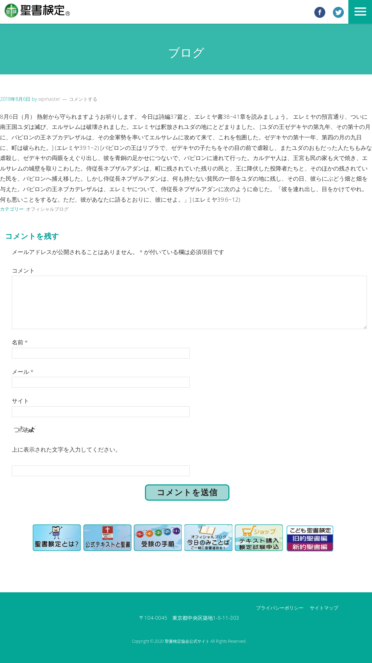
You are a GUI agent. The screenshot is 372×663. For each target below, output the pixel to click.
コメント (23, 270)
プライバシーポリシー (279, 607)
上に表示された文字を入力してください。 (66, 449)
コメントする (83, 99)
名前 (20, 342)
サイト (20, 400)
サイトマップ (324, 607)
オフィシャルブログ (47, 209)
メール (22, 371)
